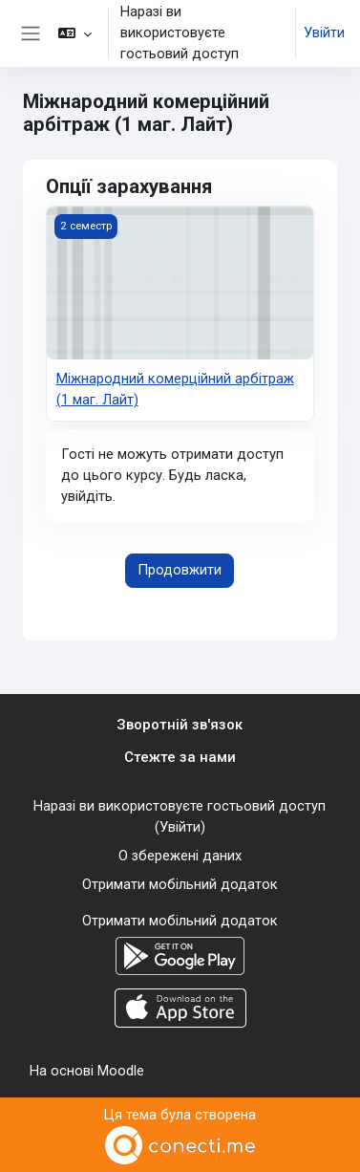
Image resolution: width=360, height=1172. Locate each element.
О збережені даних (180, 855)
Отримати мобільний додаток (180, 884)
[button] (75, 33)
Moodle (120, 1070)
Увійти (324, 32)
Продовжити (180, 569)
